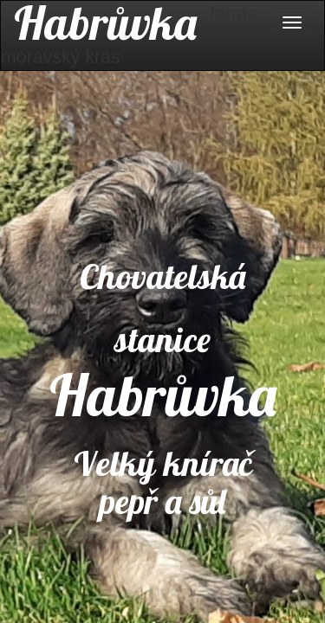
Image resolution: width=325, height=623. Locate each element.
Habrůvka (105, 22)
